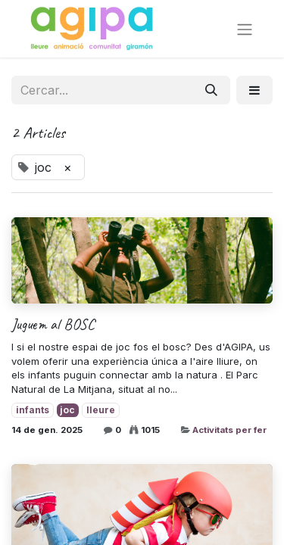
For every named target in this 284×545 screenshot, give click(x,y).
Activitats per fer (229, 430)
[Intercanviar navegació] (245, 28)
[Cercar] (211, 90)
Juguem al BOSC (53, 325)
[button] (254, 90)
